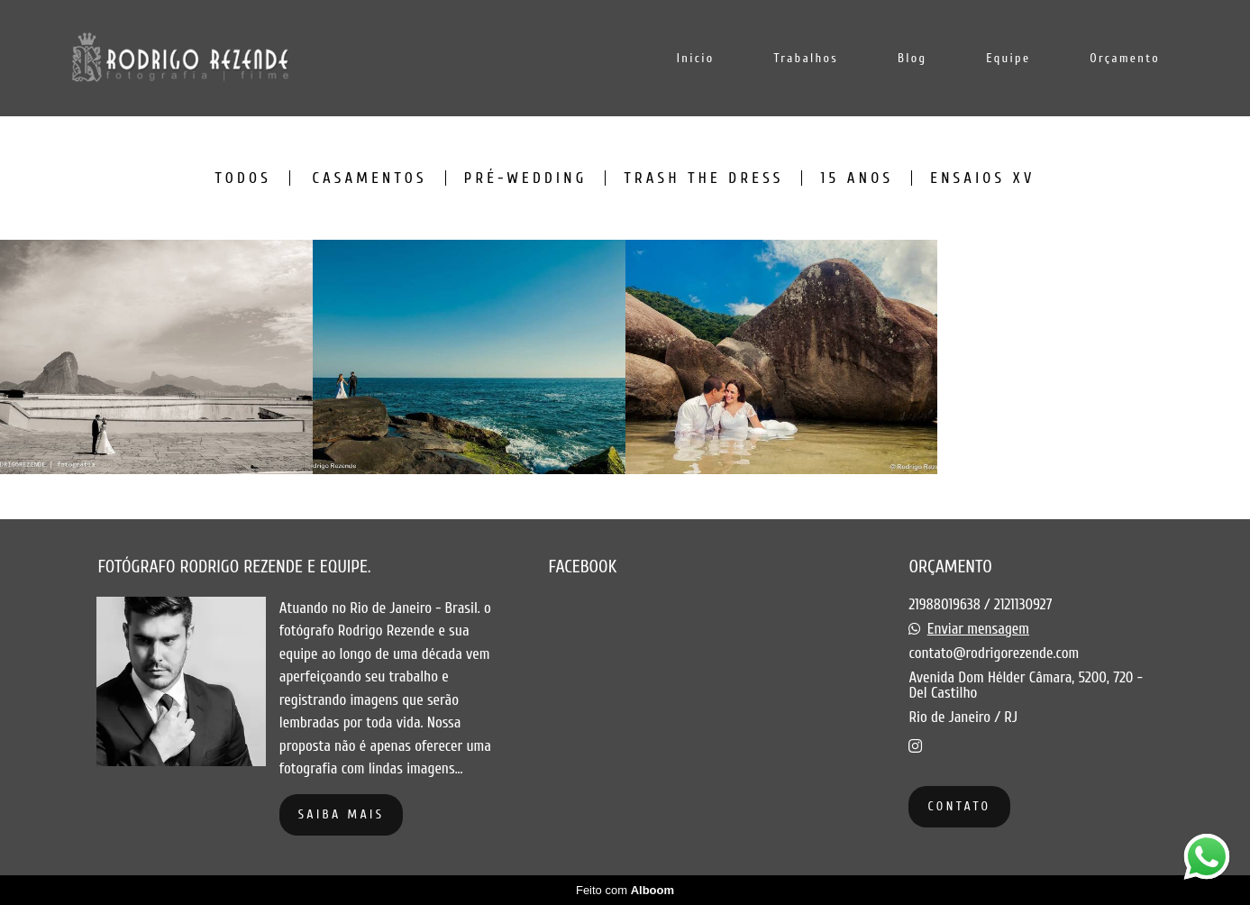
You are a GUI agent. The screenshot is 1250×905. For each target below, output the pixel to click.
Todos (242, 178)
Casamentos (369, 178)
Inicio (696, 58)
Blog (912, 58)
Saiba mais (341, 814)
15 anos (856, 178)
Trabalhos (805, 58)
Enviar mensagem (978, 628)
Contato (958, 806)
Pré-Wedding (526, 178)
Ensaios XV (982, 178)
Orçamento (1125, 58)
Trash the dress (703, 178)
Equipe (1008, 58)
